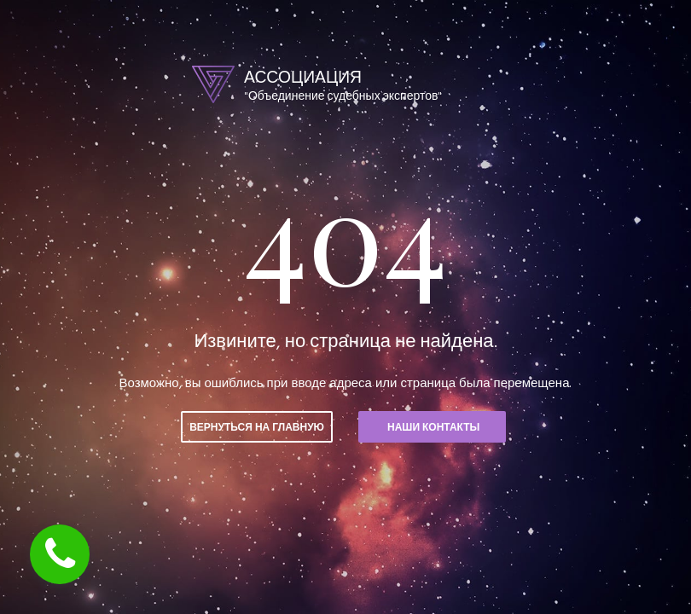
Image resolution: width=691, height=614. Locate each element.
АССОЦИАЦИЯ (305, 77)
